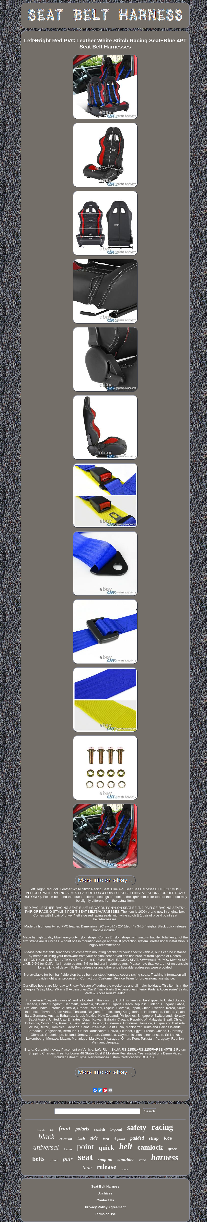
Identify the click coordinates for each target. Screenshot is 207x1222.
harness (164, 1157)
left (51, 1130)
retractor (66, 1139)
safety (136, 1127)
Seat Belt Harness (105, 1186)
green (172, 1149)
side (94, 1138)
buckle (41, 1130)
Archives (105, 1193)
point (85, 1146)
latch (81, 1139)
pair (68, 1159)
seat (85, 1157)
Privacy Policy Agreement (105, 1207)
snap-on (105, 1159)
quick (106, 1147)
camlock (150, 1147)
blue (87, 1167)
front (64, 1128)
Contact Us (105, 1200)
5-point (116, 1129)
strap (154, 1138)
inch (106, 1139)
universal (46, 1147)
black (46, 1136)
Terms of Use (105, 1214)
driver (54, 1160)
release (106, 1166)
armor (124, 1169)
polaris (82, 1128)
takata (68, 1149)
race (142, 1160)
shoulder (126, 1159)
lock (168, 1138)
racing (162, 1127)
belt (125, 1146)
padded (137, 1138)
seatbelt (99, 1129)
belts (38, 1158)
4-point (119, 1139)
